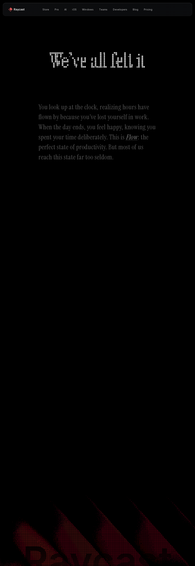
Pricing (148, 9)
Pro (57, 9)
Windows (88, 9)
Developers (120, 9)
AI (65, 9)
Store (46, 9)
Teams (103, 9)
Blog (135, 9)
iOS (74, 9)
